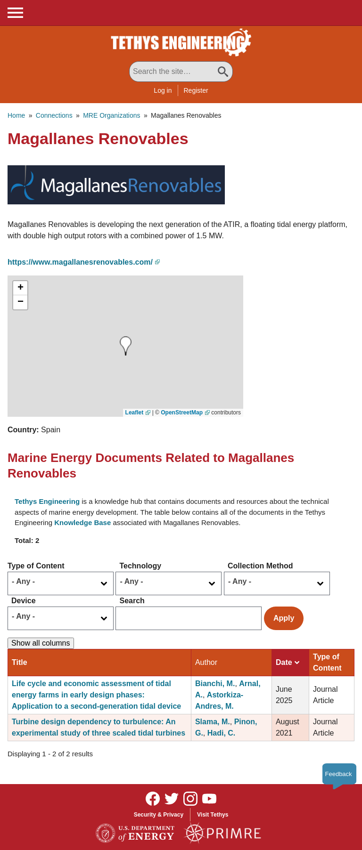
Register (196, 90)
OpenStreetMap (182, 412)
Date (287, 662)
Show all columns (40, 643)
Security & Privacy (158, 814)
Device (23, 601)
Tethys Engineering (47, 501)
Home (16, 115)
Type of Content (36, 566)
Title (19, 662)
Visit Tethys (212, 814)
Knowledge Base (82, 522)
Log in (163, 90)
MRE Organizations (111, 115)
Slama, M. (212, 722)
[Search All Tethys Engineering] (181, 71)
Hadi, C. (221, 733)
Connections (54, 115)
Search (131, 601)
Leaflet (134, 412)
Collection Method (260, 566)
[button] (116, 184)
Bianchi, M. (215, 684)
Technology (140, 566)
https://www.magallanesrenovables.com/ (80, 262)
